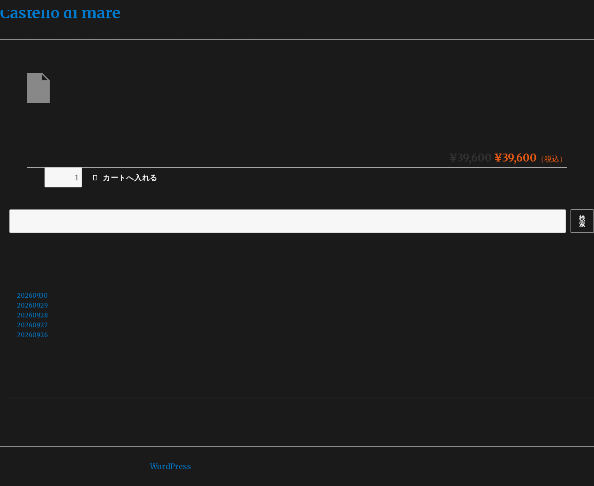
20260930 (32, 296)
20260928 (32, 315)
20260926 (32, 335)
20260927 (32, 325)
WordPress (170, 466)
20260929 (32, 305)
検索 (15, 204)
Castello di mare (60, 13)
